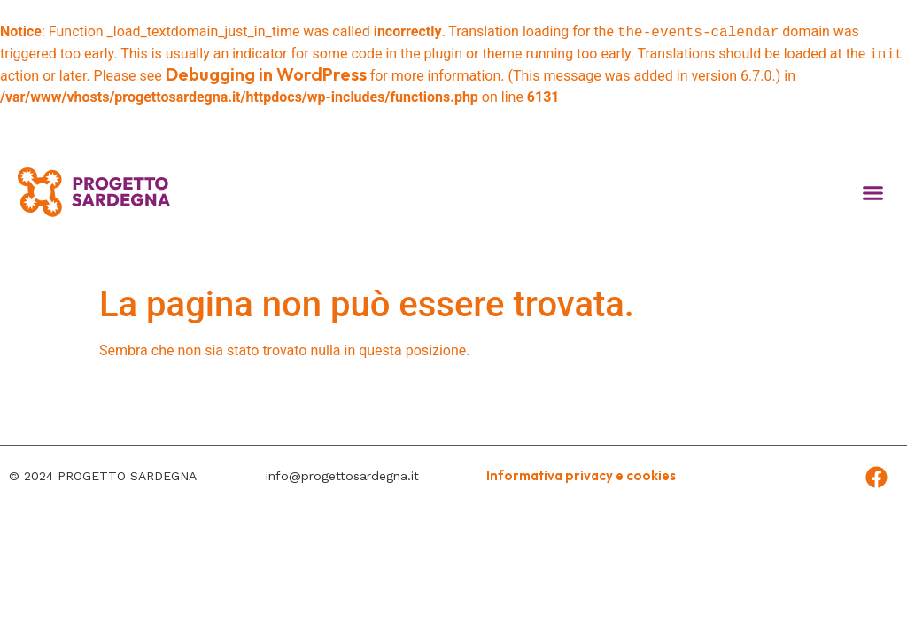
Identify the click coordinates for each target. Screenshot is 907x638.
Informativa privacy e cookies (581, 475)
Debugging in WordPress (266, 74)
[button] (873, 192)
